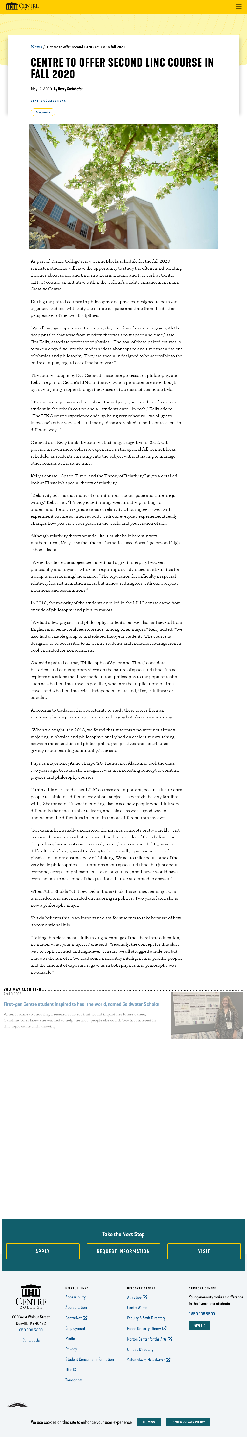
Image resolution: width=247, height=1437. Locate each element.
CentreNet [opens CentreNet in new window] (73, 1318)
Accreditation (76, 1307)
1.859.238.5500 (202, 1314)
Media (70, 1338)
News (36, 47)
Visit (204, 1251)
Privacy (71, 1349)
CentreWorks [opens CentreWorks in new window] (137, 1307)
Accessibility (75, 1297)
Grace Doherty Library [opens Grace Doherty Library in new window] (144, 1328)
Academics (43, 112)
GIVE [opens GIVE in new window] (197, 1326)
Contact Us (31, 1340)
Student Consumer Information (89, 1359)
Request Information (123, 1251)
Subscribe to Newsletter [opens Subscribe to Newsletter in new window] (146, 1360)
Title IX (70, 1369)
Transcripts (73, 1380)
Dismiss (149, 1422)
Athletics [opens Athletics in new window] (134, 1297)
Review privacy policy (188, 1422)
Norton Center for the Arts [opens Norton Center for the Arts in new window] (147, 1339)
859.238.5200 (31, 1330)
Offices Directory (140, 1349)
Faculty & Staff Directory (146, 1318)
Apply (42, 1251)
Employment (75, 1328)
